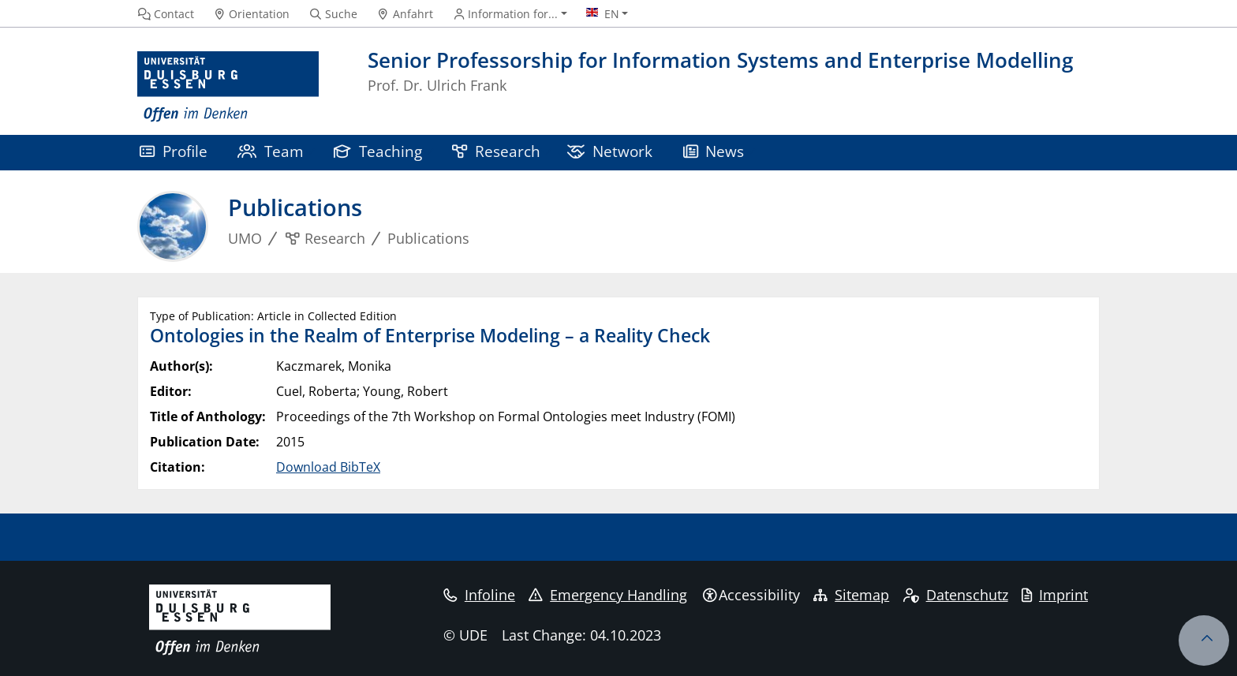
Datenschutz (955, 594)
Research (496, 151)
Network (609, 151)
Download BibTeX (328, 467)
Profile (173, 151)
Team (270, 151)
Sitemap (851, 594)
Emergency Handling (608, 594)
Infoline (479, 594)
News (714, 151)
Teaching (378, 151)
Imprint (1055, 594)
